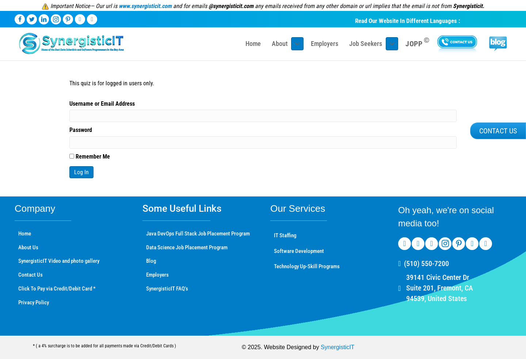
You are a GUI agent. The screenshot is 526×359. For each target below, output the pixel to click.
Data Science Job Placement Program (187, 247)
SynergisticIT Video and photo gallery (58, 261)
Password (80, 129)
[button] (498, 130)
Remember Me (89, 156)
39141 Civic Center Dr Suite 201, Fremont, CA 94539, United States (439, 288)
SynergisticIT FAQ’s (167, 288)
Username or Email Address (102, 103)
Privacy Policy (33, 302)
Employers (157, 275)
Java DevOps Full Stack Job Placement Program (198, 233)
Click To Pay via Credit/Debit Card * (57, 288)
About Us (28, 247)
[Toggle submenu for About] (297, 43)
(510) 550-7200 (426, 263)
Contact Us (30, 275)
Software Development (299, 251)
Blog (151, 261)
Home (24, 233)
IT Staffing (285, 235)
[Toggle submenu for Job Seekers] (392, 43)
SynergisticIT (337, 347)
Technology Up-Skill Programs (307, 266)
